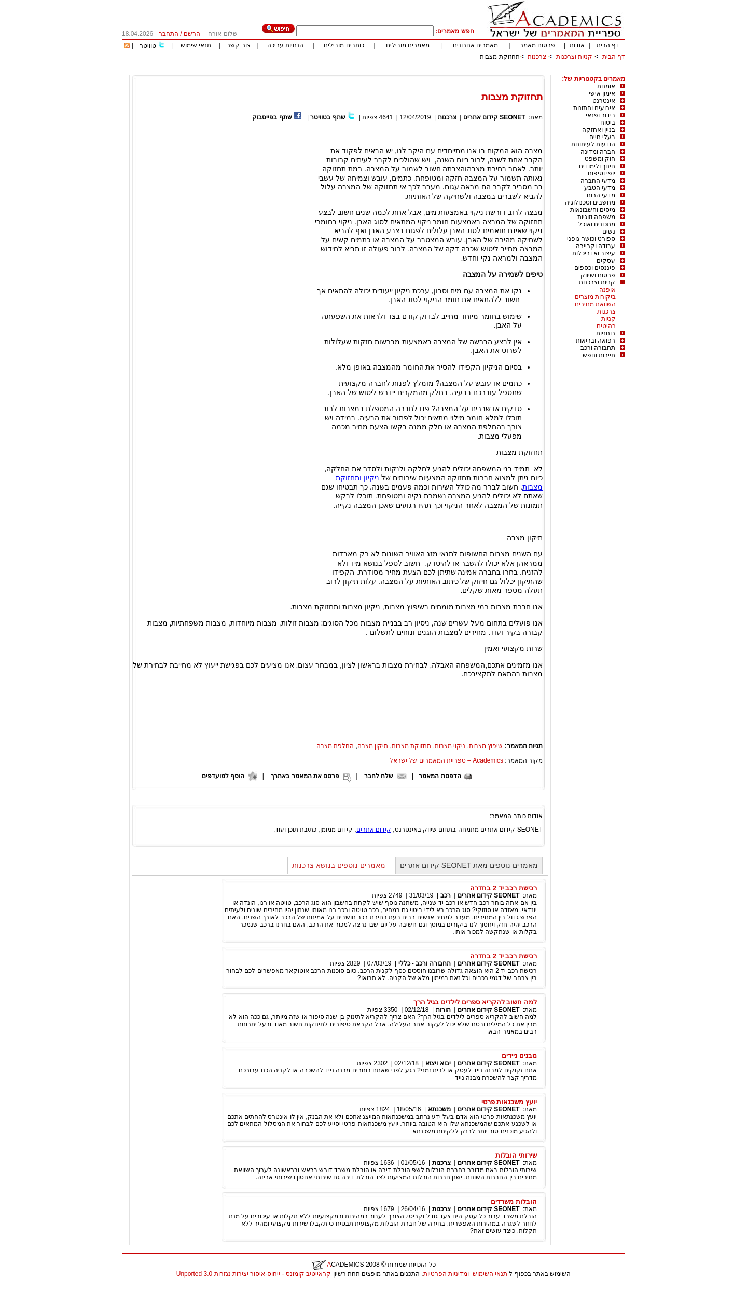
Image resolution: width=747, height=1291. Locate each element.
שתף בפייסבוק (272, 117)
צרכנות (537, 56)
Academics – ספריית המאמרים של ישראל (446, 760)
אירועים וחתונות (594, 108)
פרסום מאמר (537, 45)
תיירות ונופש (599, 355)
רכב (445, 895)
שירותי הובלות (516, 1155)
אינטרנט (603, 100)
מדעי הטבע (599, 188)
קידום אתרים (373, 829)
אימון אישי (602, 93)
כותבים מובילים (344, 45)
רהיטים (606, 326)
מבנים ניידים (519, 1055)
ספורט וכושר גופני (591, 238)
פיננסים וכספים (594, 267)
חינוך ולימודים (597, 166)
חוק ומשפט (600, 158)
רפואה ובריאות (595, 340)
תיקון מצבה (372, 746)
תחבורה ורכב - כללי (424, 963)
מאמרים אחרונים (475, 45)
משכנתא (439, 1109)
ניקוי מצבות (450, 746)
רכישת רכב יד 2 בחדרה (503, 888)
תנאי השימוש (490, 1274)
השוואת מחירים (595, 304)
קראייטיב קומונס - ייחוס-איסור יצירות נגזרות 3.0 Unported (253, 1274)
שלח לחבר (378, 776)
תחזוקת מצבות (499, 56)
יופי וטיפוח (601, 173)
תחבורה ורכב (597, 347)
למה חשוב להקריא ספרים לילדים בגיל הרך (475, 1002)
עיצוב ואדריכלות (593, 253)
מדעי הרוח (601, 195)
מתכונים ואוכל (596, 224)
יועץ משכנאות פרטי (509, 1102)
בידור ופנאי (600, 115)
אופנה (607, 289)
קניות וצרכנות (574, 56)
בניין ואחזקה (598, 129)
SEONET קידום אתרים (494, 117)
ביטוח (607, 122)
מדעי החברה (597, 180)
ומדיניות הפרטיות (446, 1274)
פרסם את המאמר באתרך (305, 776)
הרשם (192, 33)
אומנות (606, 86)
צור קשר (238, 45)
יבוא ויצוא (437, 1063)
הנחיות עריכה (285, 45)
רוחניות (605, 333)
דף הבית (608, 45)
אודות (577, 45)
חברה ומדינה (597, 151)
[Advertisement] (436, 71)
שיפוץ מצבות (486, 746)
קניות (608, 318)
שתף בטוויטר (327, 117)
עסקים (606, 260)
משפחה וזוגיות (596, 217)
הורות (443, 1009)
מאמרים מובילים (408, 45)
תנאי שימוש (196, 45)
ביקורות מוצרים (595, 297)
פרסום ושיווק (597, 275)
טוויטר (148, 45)
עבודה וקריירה (595, 246)
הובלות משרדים (514, 1201)
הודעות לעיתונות (593, 144)
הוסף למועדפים (223, 776)
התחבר (168, 33)
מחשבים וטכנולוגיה (590, 202)
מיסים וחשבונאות (592, 209)
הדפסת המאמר (440, 776)
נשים (608, 231)
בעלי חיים (602, 137)
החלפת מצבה (335, 746)
